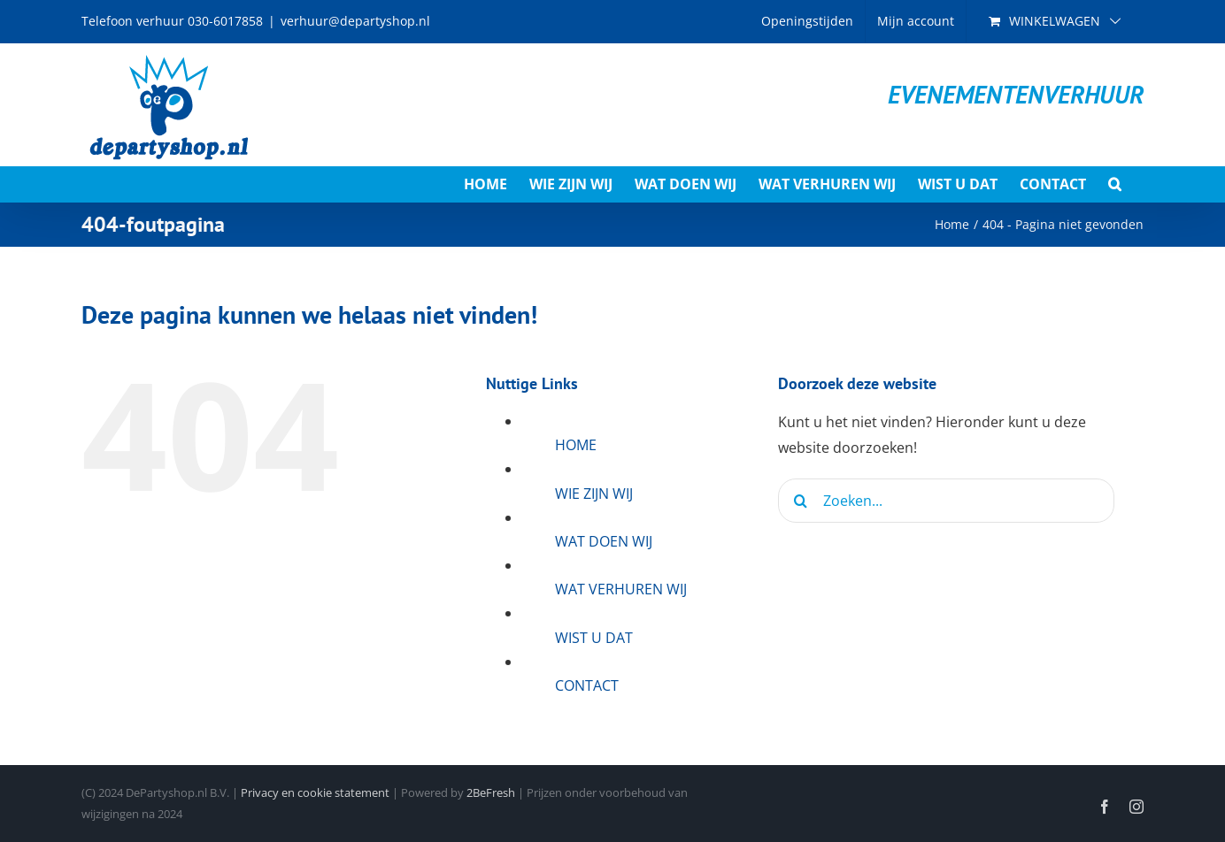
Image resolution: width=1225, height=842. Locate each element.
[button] (1114, 184)
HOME (576, 445)
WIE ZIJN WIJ (594, 493)
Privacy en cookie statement (315, 792)
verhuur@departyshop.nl (355, 20)
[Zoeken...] (946, 500)
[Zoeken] (800, 500)
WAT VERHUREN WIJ (621, 589)
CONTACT (587, 685)
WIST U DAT (594, 637)
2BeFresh (490, 792)
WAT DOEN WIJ (603, 541)
